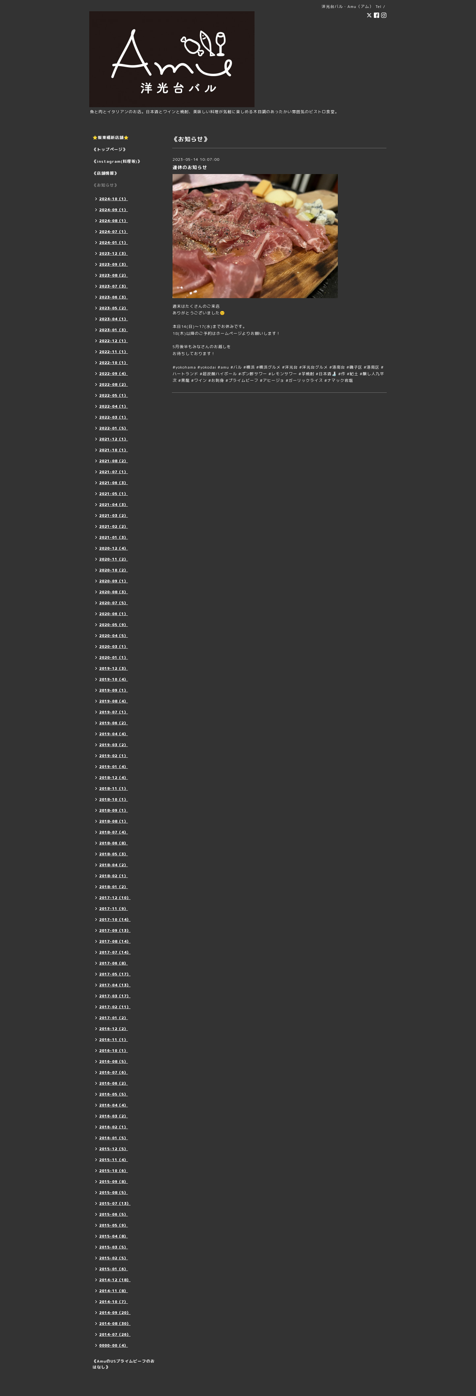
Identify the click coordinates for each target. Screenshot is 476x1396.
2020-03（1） (113, 646)
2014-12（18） (115, 1280)
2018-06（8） (113, 843)
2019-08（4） (113, 701)
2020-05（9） (113, 624)
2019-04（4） (113, 734)
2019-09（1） (113, 690)
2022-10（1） (113, 362)
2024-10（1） (113, 199)
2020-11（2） (113, 559)
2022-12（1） (113, 340)
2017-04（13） (115, 985)
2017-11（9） (113, 908)
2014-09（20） (115, 1312)
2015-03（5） (113, 1247)
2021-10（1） (113, 450)
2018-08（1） (113, 821)
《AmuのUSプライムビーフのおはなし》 (124, 1364)
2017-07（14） (115, 952)
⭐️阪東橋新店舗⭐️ (111, 137)
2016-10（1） (113, 1050)
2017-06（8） (113, 963)
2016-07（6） (113, 1072)
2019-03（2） (113, 744)
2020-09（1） (113, 581)
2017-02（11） (115, 1007)
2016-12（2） (113, 1028)
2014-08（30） (115, 1323)
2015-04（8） (113, 1236)
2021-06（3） (113, 482)
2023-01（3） (113, 330)
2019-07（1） (113, 712)
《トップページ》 (110, 149)
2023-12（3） (113, 253)
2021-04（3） (113, 504)
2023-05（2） (113, 308)
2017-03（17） (115, 996)
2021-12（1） (113, 439)
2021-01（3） (113, 537)
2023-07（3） (113, 286)
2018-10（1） (113, 799)
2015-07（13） (115, 1203)
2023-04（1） (113, 319)
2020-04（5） (113, 635)
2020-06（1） (113, 613)
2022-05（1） (113, 395)
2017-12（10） (115, 897)
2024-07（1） (113, 231)
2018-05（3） (113, 854)
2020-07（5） (113, 603)
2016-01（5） (113, 1138)
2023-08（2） (113, 275)
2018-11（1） (113, 788)
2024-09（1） (113, 209)
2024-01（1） (113, 242)
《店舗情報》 (105, 173)
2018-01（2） (113, 886)
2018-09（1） (113, 810)
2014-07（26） (115, 1334)
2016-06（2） (113, 1083)
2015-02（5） (113, 1258)
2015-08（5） (113, 1192)
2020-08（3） (113, 592)
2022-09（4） (113, 373)
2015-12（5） (113, 1148)
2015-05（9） (113, 1225)
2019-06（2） (113, 723)
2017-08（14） (115, 941)
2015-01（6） (113, 1269)
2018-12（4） (113, 777)
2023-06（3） (113, 297)
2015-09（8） (113, 1181)
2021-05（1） (113, 493)
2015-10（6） (113, 1170)
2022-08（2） (113, 384)
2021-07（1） (113, 471)
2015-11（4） (113, 1159)
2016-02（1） (113, 1127)
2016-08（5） (113, 1061)
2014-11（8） (113, 1290)
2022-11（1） (113, 351)
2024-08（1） (113, 220)
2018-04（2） (113, 865)
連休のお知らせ (190, 167)
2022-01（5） (113, 428)
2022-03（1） (113, 417)
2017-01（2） (113, 1017)
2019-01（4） (113, 766)
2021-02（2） (113, 526)
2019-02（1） (113, 755)
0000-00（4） (113, 1345)
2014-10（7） (113, 1301)
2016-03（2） (113, 1116)
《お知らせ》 (105, 185)
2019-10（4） (113, 679)
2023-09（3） (113, 264)
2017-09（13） (115, 930)
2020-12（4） (113, 548)
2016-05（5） (113, 1094)
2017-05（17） (115, 974)
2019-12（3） (113, 668)
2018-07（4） (113, 832)
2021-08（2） (113, 461)
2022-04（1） (113, 406)
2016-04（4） (113, 1105)
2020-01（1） (113, 657)
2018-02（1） (113, 875)
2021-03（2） (113, 515)
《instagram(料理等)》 (117, 161)
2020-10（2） (113, 570)
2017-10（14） (115, 919)
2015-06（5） (113, 1214)
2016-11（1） (113, 1039)
